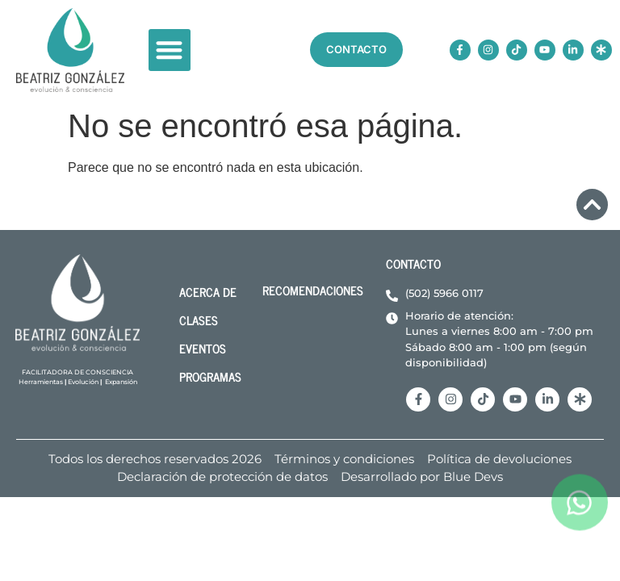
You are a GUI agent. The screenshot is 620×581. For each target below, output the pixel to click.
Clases (198, 320)
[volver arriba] (592, 204)
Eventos (202, 348)
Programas (210, 376)
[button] (170, 50)
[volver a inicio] (70, 50)
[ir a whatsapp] (579, 519)
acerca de (208, 292)
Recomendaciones (312, 290)
